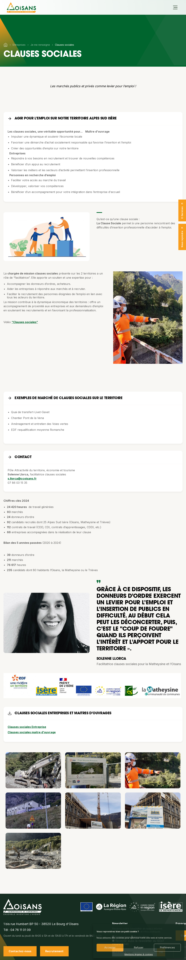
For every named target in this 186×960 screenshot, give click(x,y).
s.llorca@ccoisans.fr (22, 478)
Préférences (167, 947)
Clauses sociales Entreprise (27, 727)
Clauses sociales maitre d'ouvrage (32, 732)
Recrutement (54, 951)
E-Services (182, 210)
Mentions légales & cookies (138, 954)
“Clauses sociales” (25, 322)
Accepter (110, 947)
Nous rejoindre (182, 237)
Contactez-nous (20, 951)
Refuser (138, 947)
